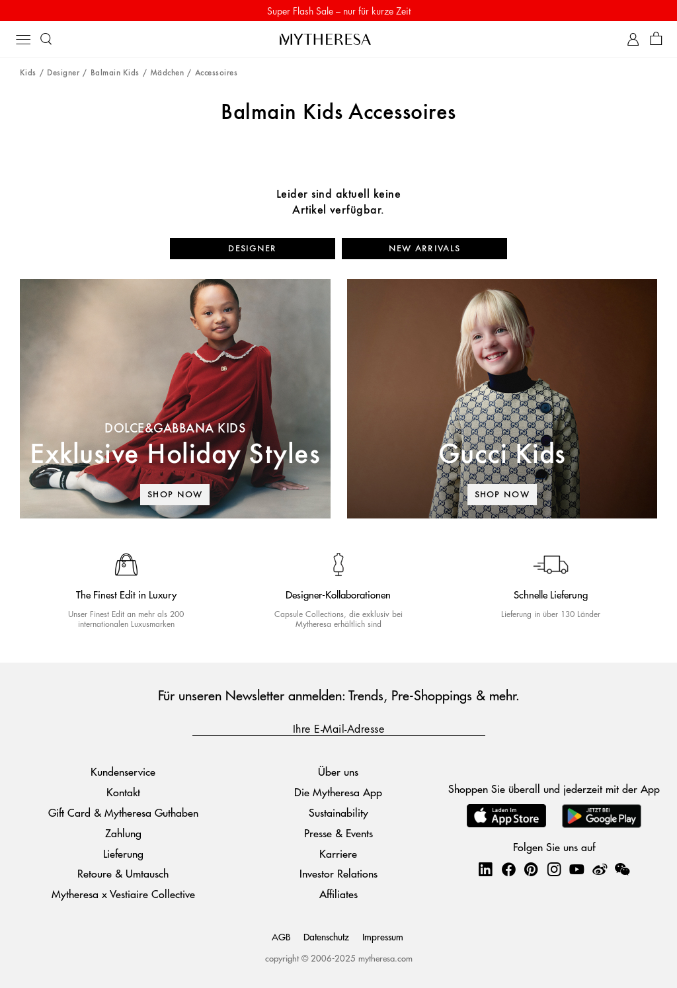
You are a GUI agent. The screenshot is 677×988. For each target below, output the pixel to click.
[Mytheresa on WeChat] (622, 869)
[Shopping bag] (656, 39)
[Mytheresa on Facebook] (508, 869)
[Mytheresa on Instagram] (554, 869)
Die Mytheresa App (338, 792)
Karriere (338, 853)
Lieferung (123, 853)
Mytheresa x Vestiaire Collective (123, 893)
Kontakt (123, 792)
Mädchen (167, 73)
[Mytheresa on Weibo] (600, 869)
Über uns (338, 771)
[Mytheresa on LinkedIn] (485, 869)
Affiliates (338, 893)
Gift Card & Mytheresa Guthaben (123, 812)
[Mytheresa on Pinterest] (531, 869)
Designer (63, 73)
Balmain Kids (115, 73)
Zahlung (123, 833)
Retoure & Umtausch (123, 873)
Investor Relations (338, 873)
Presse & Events (338, 833)
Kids (28, 73)
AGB (281, 936)
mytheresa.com (385, 958)
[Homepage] (338, 39)
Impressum (382, 936)
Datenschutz (326, 936)
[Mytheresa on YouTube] (576, 869)
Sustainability (338, 812)
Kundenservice (123, 771)
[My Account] (633, 39)
